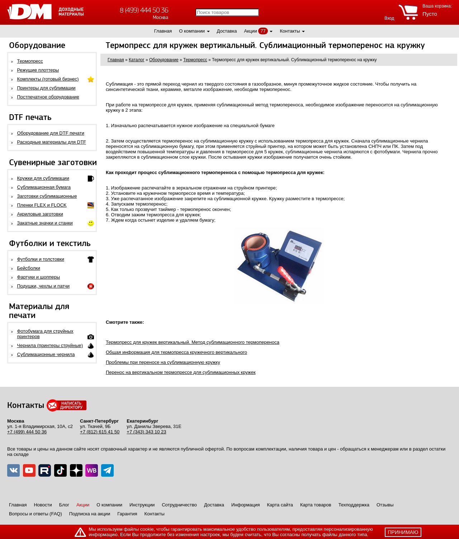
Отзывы (385, 504)
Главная (163, 31)
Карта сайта (280, 504)
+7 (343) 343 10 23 (146, 431)
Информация (245, 504)
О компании (192, 31)
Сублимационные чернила (46, 354)
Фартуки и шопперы (38, 277)
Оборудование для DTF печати (51, 133)
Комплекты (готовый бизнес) (48, 79)
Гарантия (127, 513)
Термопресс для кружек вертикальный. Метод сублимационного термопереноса (192, 342)
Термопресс (30, 61)
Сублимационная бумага (44, 187)
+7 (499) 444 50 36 (27, 431)
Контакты (290, 31)
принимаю (403, 532)
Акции (250, 31)
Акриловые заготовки (40, 214)
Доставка (227, 31)
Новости (43, 504)
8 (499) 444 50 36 (144, 10)
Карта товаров (315, 504)
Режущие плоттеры (38, 70)
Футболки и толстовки (40, 259)
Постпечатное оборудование (48, 97)
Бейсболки (28, 268)
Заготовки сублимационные (47, 196)
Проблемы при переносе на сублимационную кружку (163, 362)
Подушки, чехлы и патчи (43, 286)
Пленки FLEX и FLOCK (42, 205)
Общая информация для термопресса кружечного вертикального (176, 352)
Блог (64, 504)
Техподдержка (354, 504)
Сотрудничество (179, 504)
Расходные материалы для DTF (51, 142)
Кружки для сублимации (43, 178)
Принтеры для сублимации (46, 88)
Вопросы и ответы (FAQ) (35, 513)
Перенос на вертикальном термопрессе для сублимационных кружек (181, 372)
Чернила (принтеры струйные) (50, 345)
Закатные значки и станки (45, 223)
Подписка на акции (89, 513)
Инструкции (142, 504)
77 (262, 31)
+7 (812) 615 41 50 (99, 431)
